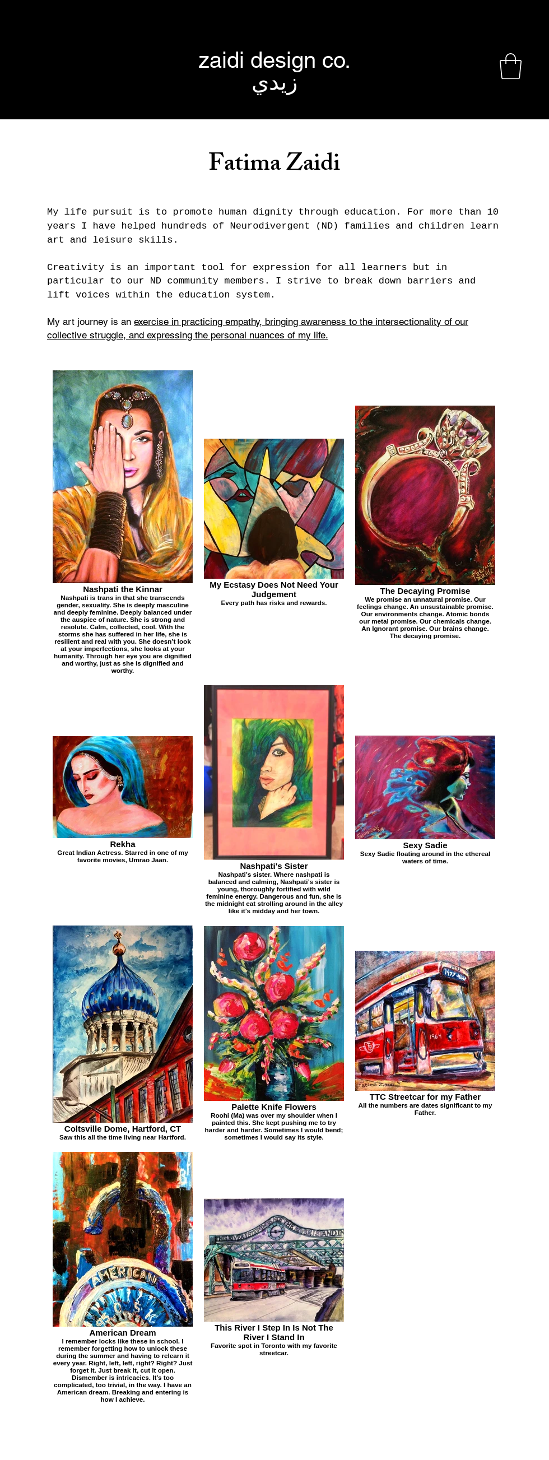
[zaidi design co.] (274, 60)
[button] (511, 66)
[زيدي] (274, 81)
